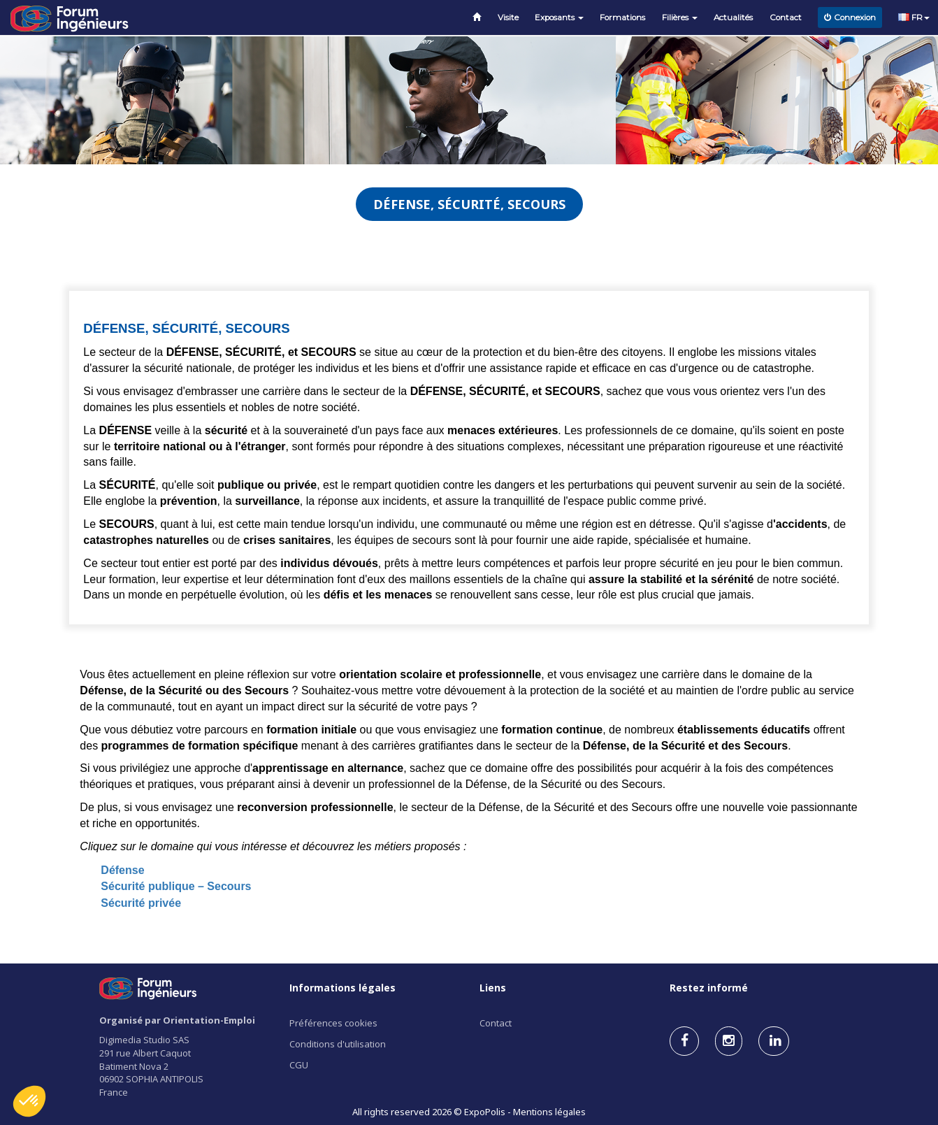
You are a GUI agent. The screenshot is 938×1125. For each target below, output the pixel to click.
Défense (122, 870)
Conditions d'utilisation (337, 1044)
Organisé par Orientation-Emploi (177, 1020)
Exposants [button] (559, 17)
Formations (622, 17)
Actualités (733, 17)
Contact (786, 17)
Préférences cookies (333, 1023)
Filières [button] (680, 17)
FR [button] (914, 17)
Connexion (850, 17)
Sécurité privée (141, 903)
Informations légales (342, 987)
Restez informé (709, 987)
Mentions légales (549, 1111)
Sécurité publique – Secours (176, 886)
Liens (492, 987)
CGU (298, 1065)
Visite (508, 17)
